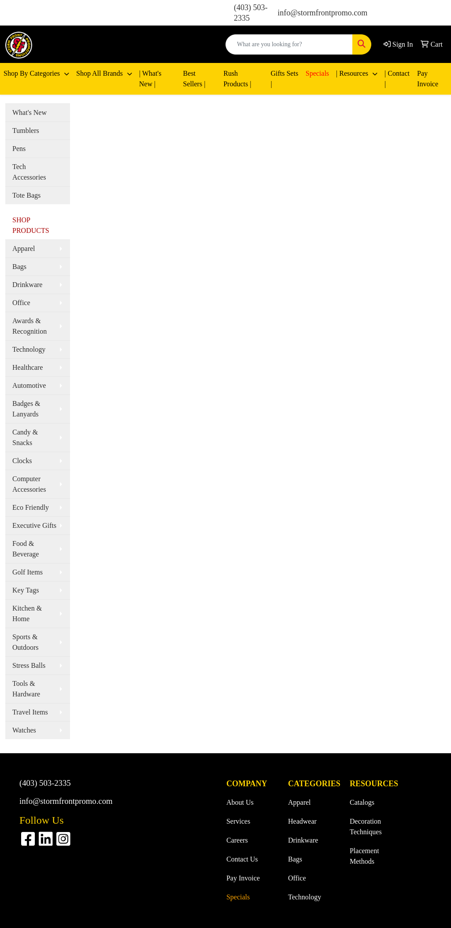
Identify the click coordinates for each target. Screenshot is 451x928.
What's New (29, 112)
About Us (240, 802)
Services (238, 821)
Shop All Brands (100, 73)
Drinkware (27, 284)
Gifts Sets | (284, 79)
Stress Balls (28, 665)
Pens (19, 148)
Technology (28, 349)
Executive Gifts (34, 525)
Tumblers (25, 130)
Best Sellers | (194, 79)
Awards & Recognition (29, 326)
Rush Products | (237, 79)
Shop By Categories (33, 73)
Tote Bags (26, 195)
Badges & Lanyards (26, 409)
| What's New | (150, 79)
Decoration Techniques (366, 827)
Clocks (22, 460)
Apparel (23, 248)
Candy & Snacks (25, 437)
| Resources (353, 73)
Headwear (302, 821)
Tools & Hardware (26, 689)
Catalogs (362, 802)
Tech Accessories (29, 172)
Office (21, 302)
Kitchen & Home (27, 613)
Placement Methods (364, 856)
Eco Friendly (30, 507)
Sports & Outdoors (25, 642)
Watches (24, 730)
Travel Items (30, 712)
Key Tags (25, 590)
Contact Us (242, 859)
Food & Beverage (25, 549)
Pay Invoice (427, 79)
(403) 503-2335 (45, 783)
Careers (237, 840)
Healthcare (27, 367)
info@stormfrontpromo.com (322, 12)
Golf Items (27, 572)
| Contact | (397, 79)
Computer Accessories (29, 484)
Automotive (29, 385)
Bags (19, 266)
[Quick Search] (289, 44)
